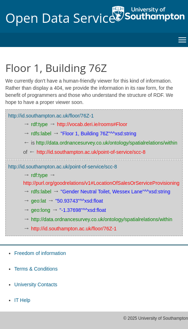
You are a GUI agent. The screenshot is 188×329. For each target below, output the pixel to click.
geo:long (40, 210)
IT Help (22, 300)
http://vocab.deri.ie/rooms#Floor (92, 124)
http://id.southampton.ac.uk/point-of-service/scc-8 (91, 152)
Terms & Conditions (35, 269)
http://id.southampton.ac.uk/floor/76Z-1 (51, 116)
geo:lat (38, 201)
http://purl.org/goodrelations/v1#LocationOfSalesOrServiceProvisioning (101, 183)
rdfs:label (41, 133)
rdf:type (39, 124)
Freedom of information (40, 253)
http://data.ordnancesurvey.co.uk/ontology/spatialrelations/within (106, 143)
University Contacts (35, 284)
